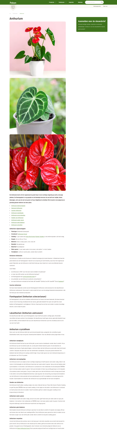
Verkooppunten (97, 6)
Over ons (105, 6)
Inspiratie (71, 2)
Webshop (80, 2)
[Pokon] (13, 5)
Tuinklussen (61, 2)
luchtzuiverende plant (29, 276)
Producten (51, 2)
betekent (61, 281)
